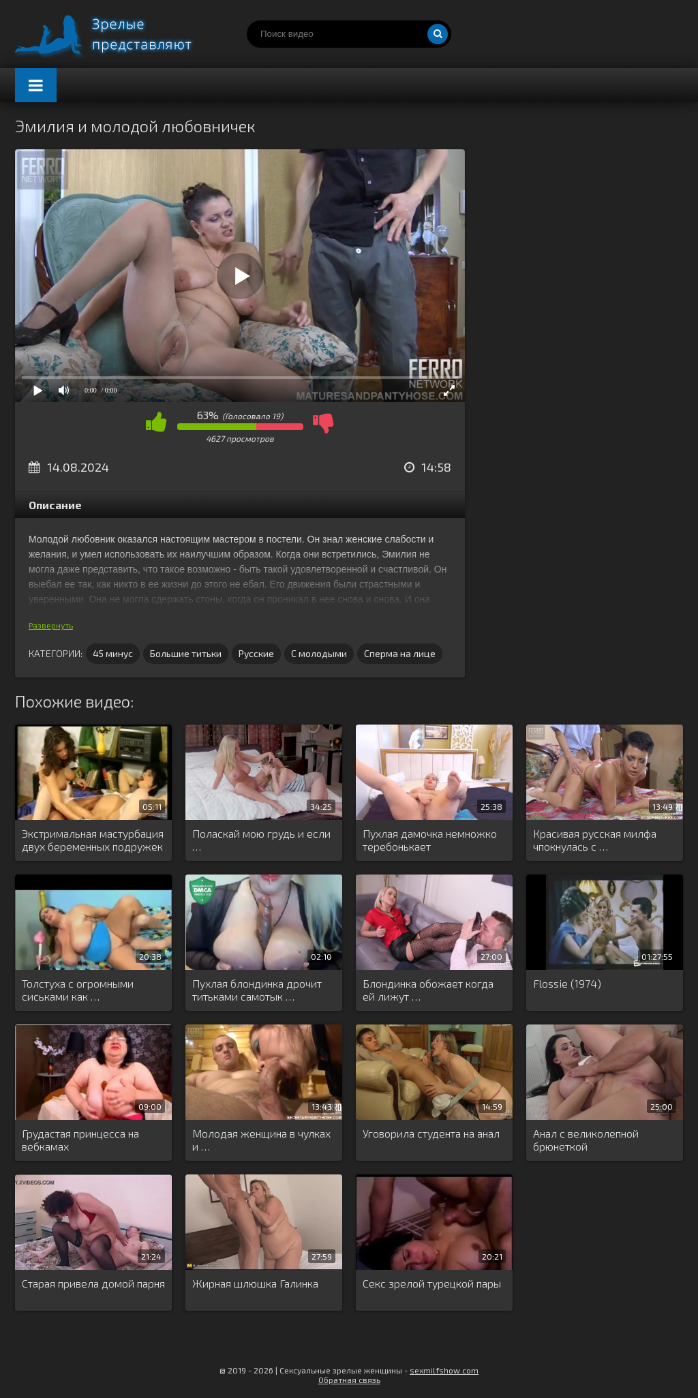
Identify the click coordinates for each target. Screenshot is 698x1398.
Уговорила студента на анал (431, 1133)
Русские (256, 653)
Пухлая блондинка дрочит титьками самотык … (257, 990)
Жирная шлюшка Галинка (255, 1283)
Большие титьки (186, 653)
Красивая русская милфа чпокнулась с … (594, 840)
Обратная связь (349, 1379)
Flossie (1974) (567, 983)
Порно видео (117, 34)
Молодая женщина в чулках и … (261, 1140)
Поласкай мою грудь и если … (261, 840)
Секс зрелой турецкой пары (432, 1283)
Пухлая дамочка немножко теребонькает (430, 840)
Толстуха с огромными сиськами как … (78, 990)
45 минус (113, 653)
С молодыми (319, 653)
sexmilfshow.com (444, 1370)
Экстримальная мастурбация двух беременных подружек (93, 840)
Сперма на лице (400, 653)
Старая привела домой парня (93, 1283)
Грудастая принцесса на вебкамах (80, 1140)
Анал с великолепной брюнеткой (586, 1140)
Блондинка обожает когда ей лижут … (428, 990)
